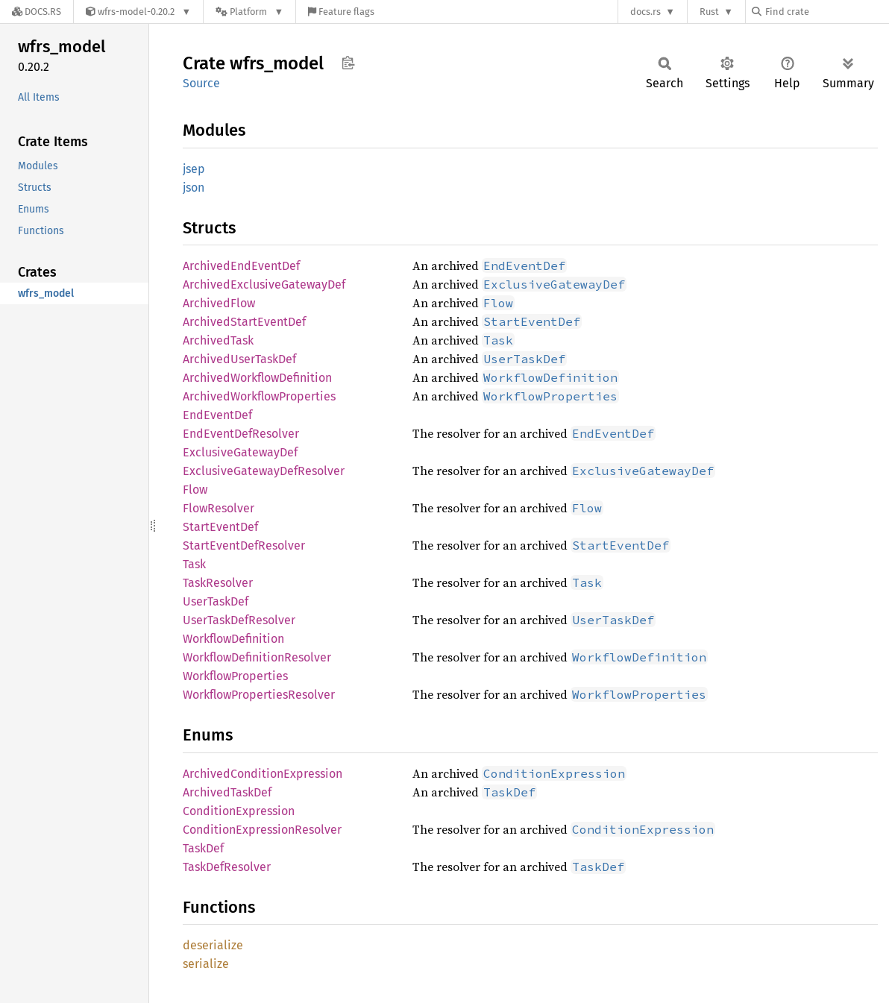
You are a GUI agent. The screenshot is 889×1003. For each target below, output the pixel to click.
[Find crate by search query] (826, 11)
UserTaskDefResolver (239, 620)
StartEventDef (220, 527)
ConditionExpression (239, 811)
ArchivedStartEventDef (244, 322)
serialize (206, 964)
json (193, 187)
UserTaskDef (215, 601)
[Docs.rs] (36, 11)
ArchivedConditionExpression (262, 774)
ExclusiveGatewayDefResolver (264, 471)
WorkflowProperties (235, 676)
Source (201, 83)
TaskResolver (218, 583)
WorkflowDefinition (233, 639)
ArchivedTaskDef (227, 792)
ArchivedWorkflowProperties (259, 396)
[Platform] (249, 11)
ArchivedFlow (219, 303)
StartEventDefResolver (244, 545)
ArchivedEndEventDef (241, 266)
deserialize (213, 945)
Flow (195, 489)
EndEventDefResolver (241, 434)
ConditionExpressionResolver (262, 830)
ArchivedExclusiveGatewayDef (264, 284)
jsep (194, 169)
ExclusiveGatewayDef (240, 452)
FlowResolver (218, 508)
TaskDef (203, 848)
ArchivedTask (218, 340)
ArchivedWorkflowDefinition (257, 378)
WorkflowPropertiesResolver (259, 695)
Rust (709, 11)
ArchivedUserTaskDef (239, 359)
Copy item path (348, 62)
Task (194, 564)
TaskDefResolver (227, 867)
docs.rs (645, 11)
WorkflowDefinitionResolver (257, 657)
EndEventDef (217, 415)
